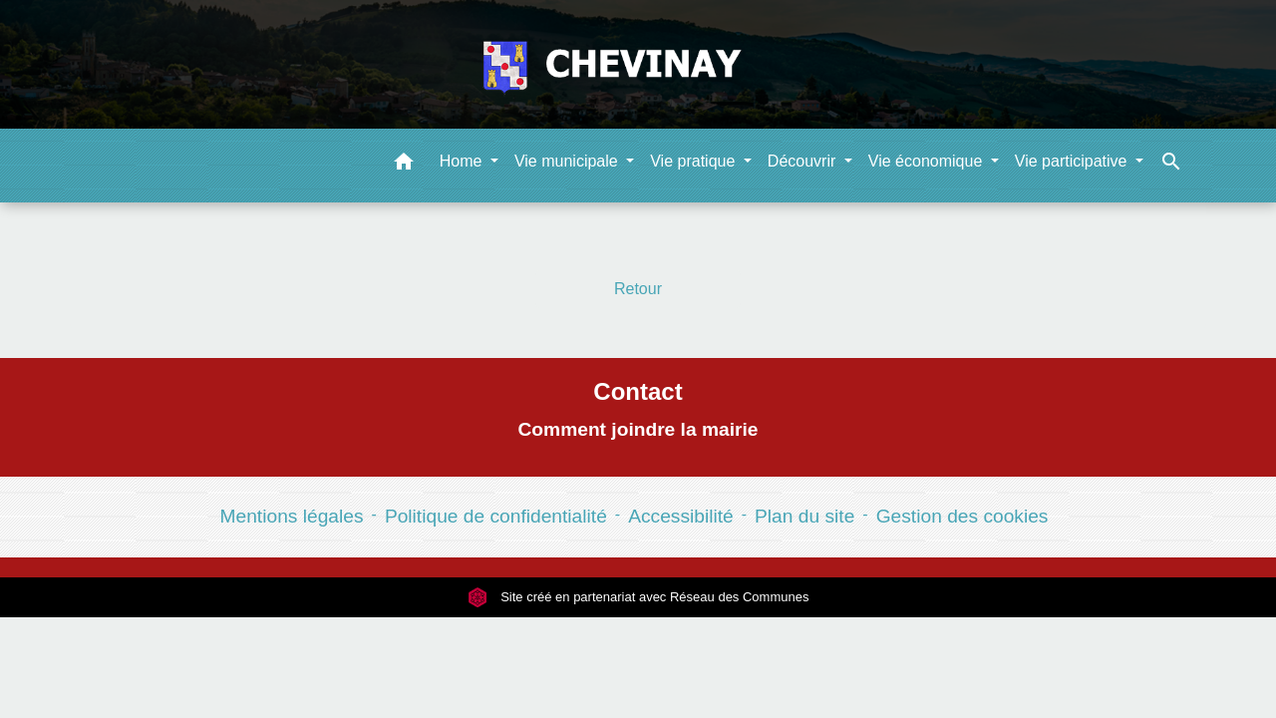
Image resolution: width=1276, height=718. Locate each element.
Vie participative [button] (1073, 161)
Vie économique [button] (927, 161)
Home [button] (463, 161)
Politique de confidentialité (496, 516)
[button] (404, 165)
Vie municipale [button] (568, 161)
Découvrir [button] (804, 161)
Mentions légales (292, 516)
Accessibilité (681, 516)
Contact (637, 391)
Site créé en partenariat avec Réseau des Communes (638, 596)
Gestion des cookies (962, 516)
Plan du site (804, 516)
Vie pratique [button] (695, 161)
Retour (638, 288)
